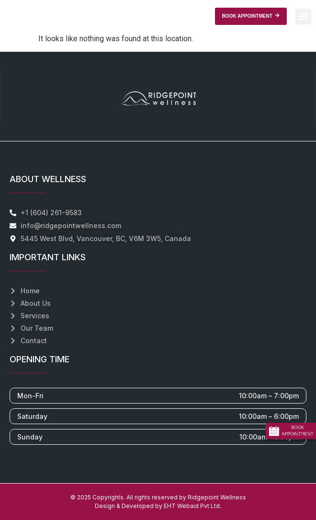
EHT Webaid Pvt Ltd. (192, 505)
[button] (303, 16)
